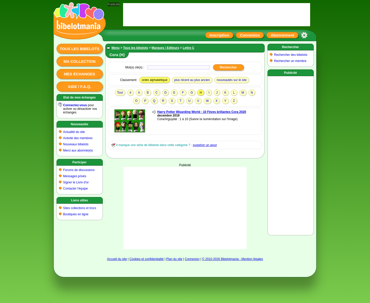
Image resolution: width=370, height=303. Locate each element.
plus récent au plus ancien (192, 80)
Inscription (219, 35)
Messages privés (74, 176)
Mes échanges (79, 74)
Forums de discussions (79, 170)
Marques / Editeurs (165, 48)
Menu (115, 48)
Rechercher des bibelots (290, 55)
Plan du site (174, 259)
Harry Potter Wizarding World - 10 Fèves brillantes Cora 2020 (201, 112)
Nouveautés (79, 124)
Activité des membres (78, 138)
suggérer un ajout (205, 145)
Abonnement (282, 35)
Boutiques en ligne (76, 214)
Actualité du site (74, 132)
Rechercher (290, 47)
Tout (120, 92)
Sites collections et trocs (79, 208)
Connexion (250, 35)
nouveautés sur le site (232, 80)
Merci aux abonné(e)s (78, 150)
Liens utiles (79, 200)
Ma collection (79, 61)
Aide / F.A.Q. (79, 86)
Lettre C (188, 48)
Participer (79, 162)
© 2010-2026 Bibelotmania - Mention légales (232, 259)
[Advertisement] (185, 208)
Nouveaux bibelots (76, 144)
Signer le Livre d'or (76, 182)
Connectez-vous (75, 105)
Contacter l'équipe (75, 188)
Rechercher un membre (290, 61)
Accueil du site (117, 259)
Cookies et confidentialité (147, 259)
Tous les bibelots (79, 49)
